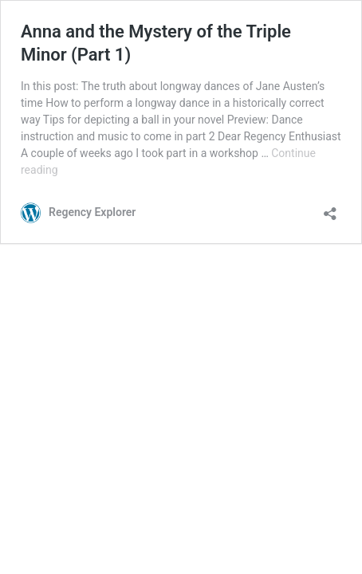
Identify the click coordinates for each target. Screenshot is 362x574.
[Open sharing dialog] (330, 208)
